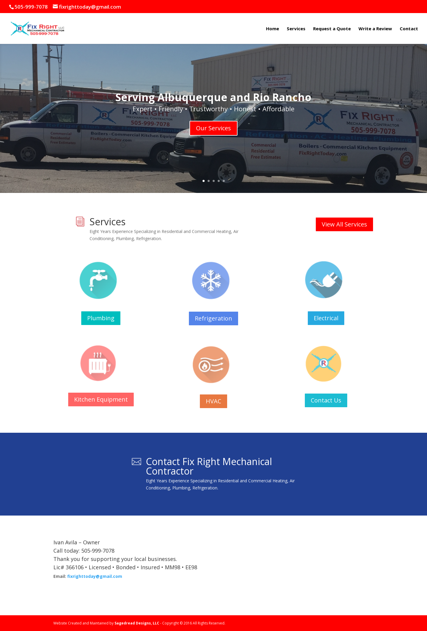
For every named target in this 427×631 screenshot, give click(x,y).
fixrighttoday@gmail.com (94, 576)
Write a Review (375, 28)
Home (272, 28)
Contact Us (326, 400)
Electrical (326, 318)
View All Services (344, 224)
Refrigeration (213, 318)
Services (296, 28)
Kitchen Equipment (101, 399)
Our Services (213, 128)
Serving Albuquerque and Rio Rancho (213, 97)
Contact (409, 28)
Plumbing (100, 318)
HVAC (213, 401)
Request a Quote (332, 28)
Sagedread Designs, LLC (136, 623)
